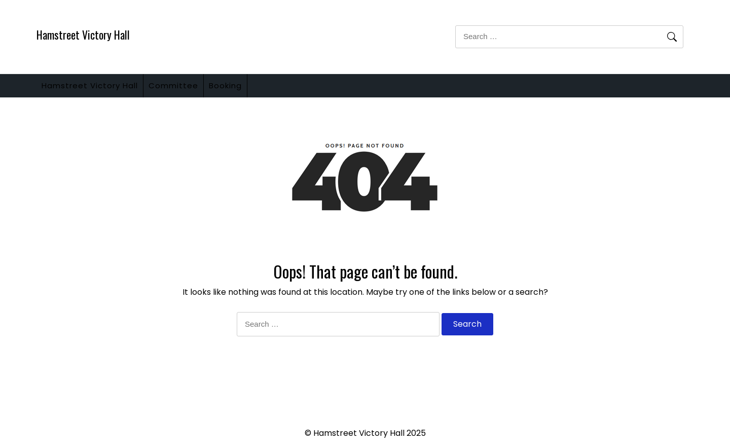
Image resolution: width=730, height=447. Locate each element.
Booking (250, 89)
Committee (188, 89)
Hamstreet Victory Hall (83, 34)
